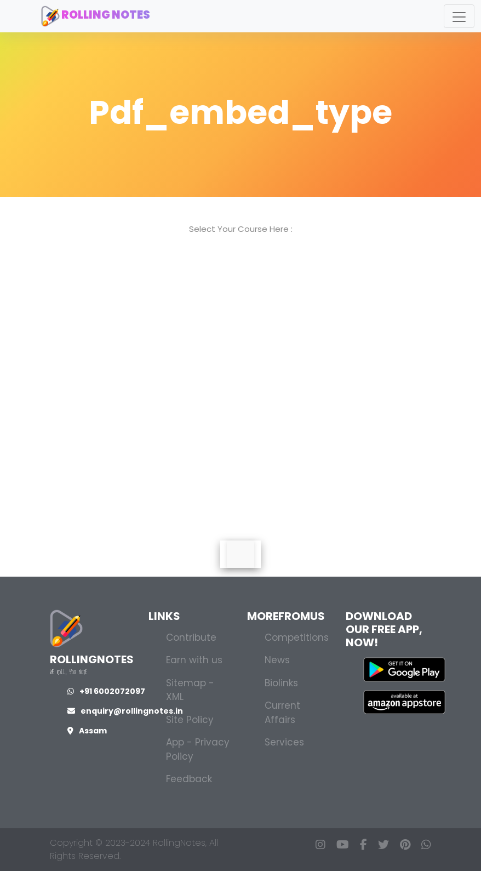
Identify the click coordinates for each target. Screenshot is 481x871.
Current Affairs (282, 712)
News (277, 660)
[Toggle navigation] (459, 16)
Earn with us (194, 660)
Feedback (189, 778)
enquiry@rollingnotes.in (125, 710)
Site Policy (190, 719)
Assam (87, 730)
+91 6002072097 (106, 691)
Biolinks (281, 683)
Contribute (191, 637)
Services (284, 742)
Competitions (297, 637)
